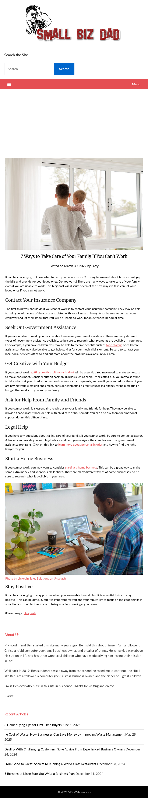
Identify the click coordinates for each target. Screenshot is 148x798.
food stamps (114, 345)
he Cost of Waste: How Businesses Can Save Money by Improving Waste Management (64, 734)
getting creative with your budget (52, 372)
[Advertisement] (74, 121)
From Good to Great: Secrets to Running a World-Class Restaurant (50, 764)
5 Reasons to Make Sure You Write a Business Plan (39, 773)
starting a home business (81, 467)
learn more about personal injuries (80, 444)
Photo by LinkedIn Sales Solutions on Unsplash (35, 578)
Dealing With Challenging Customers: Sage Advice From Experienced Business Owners (64, 749)
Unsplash (30, 613)
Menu (136, 84)
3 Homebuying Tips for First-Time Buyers (33, 725)
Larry (95, 266)
